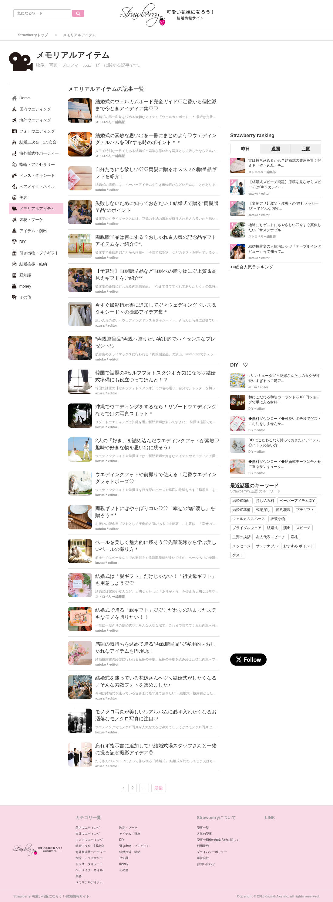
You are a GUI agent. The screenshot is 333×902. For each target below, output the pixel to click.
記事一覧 (203, 827)
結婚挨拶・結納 (129, 852)
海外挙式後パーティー (91, 852)
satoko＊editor (107, 190)
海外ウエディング (88, 833)
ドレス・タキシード (89, 864)
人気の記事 (204, 833)
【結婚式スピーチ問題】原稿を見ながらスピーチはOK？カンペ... (284, 184)
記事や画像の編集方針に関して (218, 839)
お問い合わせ (206, 864)
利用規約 (203, 846)
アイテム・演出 (129, 833)
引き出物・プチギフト (134, 846)
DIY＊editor (256, 408)
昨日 (245, 148)
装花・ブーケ (128, 827)
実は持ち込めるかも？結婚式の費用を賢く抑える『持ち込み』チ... (284, 163)
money (123, 864)
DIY (121, 839)
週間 (275, 148)
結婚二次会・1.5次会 (90, 846)
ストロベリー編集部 (110, 122)
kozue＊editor (106, 427)
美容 (79, 876)
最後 (158, 787)
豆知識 (123, 858)
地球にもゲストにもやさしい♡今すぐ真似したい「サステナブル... (284, 227)
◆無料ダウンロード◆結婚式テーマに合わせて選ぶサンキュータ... (284, 464)
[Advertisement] (275, 87)
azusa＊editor (106, 325)
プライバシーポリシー (212, 852)
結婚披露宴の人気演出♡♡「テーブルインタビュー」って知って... (284, 249)
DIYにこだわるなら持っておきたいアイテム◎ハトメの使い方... (284, 442)
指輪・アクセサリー (89, 858)
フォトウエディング (89, 839)
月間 (306, 148)
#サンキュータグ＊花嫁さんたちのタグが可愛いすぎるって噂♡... (284, 378)
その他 (123, 870)
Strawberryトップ (33, 35)
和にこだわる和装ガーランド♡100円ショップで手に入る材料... (284, 399)
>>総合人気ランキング (251, 267)
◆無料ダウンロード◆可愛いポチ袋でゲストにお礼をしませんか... (284, 421)
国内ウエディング (88, 827)
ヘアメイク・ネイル (89, 870)
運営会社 (203, 858)
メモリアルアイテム (89, 882)
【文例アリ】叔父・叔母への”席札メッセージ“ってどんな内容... (283, 206)
